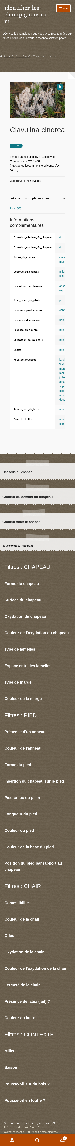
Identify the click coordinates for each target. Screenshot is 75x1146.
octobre (64, 390)
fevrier (63, 364)
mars (62, 368)
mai (61, 373)
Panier (58, 1138)
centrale (64, 310)
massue (64, 261)
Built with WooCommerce (42, 1132)
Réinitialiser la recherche (17, 546)
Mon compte (12, 1140)
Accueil (9, 56)
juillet (62, 377)
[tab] (37, 198)
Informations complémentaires (29, 198)
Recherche (37, 1140)
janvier (63, 359)
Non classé (23, 56)
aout (62, 381)
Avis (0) (15, 208)
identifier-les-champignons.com (25, 14)
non (61, 320)
